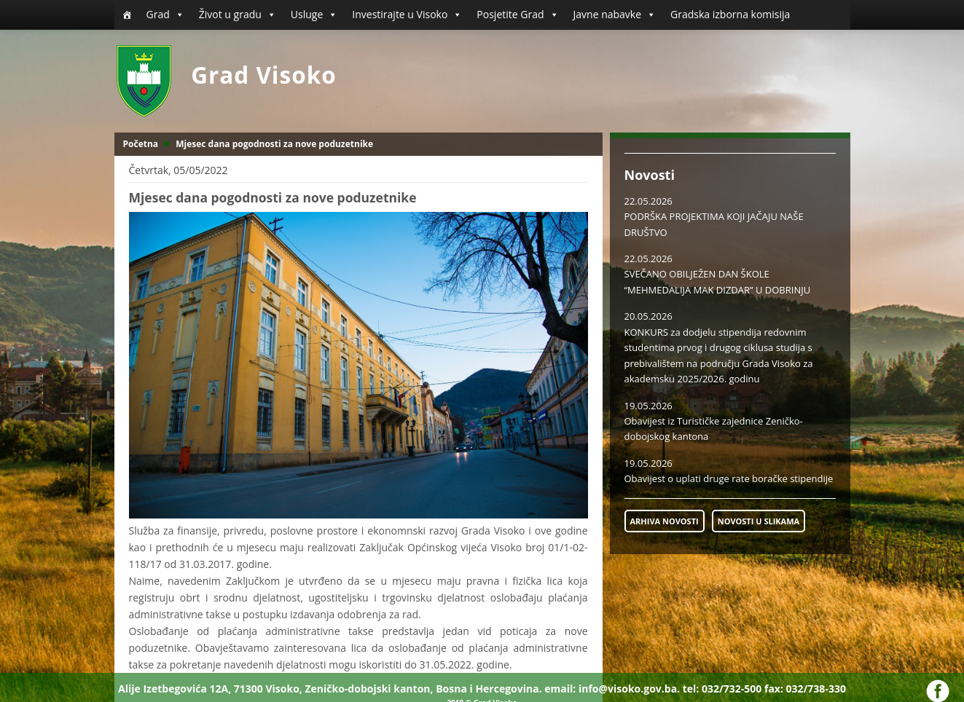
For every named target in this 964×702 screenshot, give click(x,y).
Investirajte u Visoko (407, 14)
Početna (141, 144)
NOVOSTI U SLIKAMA (758, 521)
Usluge (314, 14)
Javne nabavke (615, 14)
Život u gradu (237, 14)
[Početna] (126, 14)
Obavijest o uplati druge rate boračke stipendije (729, 478)
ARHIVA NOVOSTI (664, 521)
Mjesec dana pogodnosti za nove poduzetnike (274, 144)
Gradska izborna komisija (730, 14)
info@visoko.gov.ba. (629, 688)
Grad (165, 14)
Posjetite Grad (517, 14)
